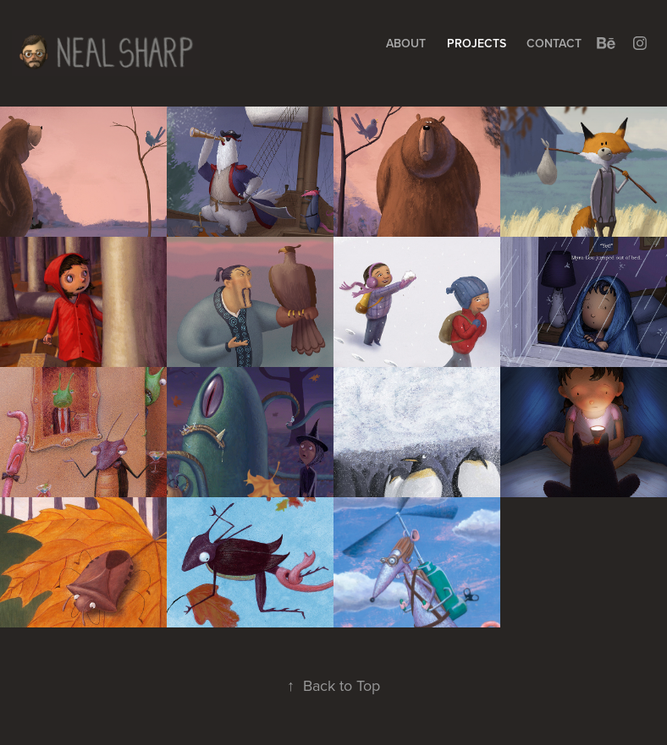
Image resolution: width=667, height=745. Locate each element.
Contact (554, 43)
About (406, 43)
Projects (476, 43)
